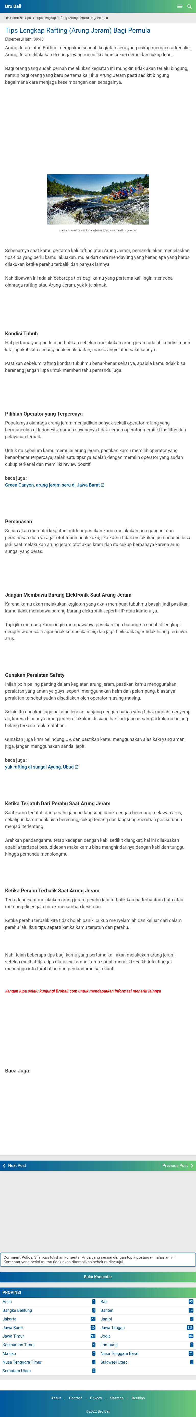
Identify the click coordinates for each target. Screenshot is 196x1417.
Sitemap (117, 1398)
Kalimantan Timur (19, 1344)
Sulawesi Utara (114, 1362)
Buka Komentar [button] (98, 1276)
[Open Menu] (180, 6)
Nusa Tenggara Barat (120, 1353)
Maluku (9, 1353)
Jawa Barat (13, 1327)
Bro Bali (13, 6)
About (56, 1398)
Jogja (106, 1336)
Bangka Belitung (17, 1310)
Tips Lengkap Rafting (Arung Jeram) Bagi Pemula (78, 30)
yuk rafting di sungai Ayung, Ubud (39, 767)
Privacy (96, 1398)
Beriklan (138, 1398)
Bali (104, 1301)
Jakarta (9, 1319)
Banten (107, 1310)
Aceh (7, 1301)
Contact (75, 1398)
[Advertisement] (98, 126)
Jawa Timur (13, 1336)
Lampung (109, 1344)
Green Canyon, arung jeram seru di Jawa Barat (52, 485)
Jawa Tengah (113, 1327)
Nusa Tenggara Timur (22, 1362)
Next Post (17, 1165)
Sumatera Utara (17, 1370)
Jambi (106, 1319)
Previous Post (175, 1165)
